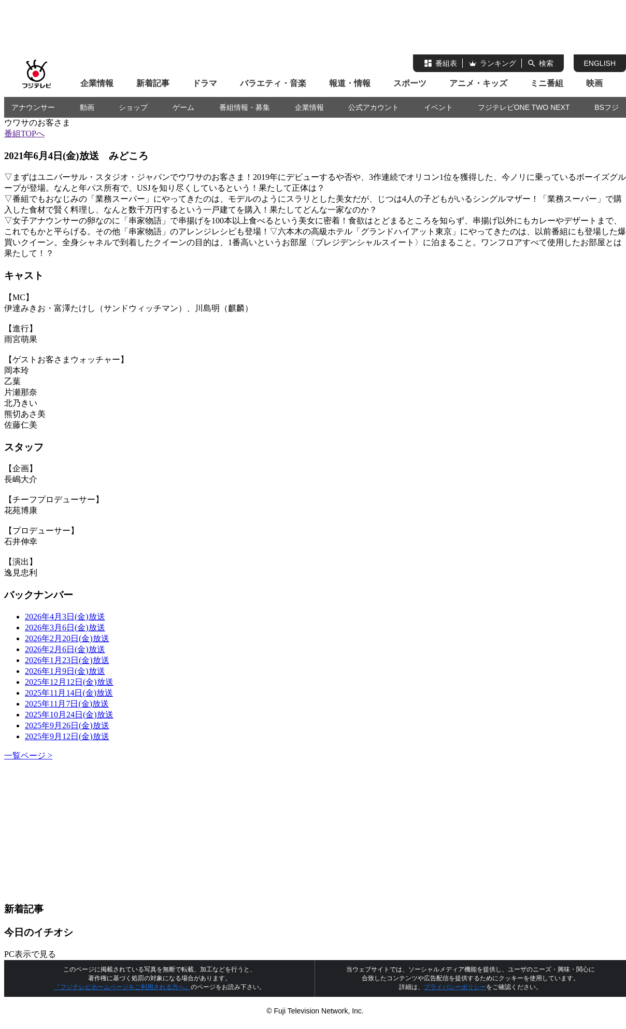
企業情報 (96, 83)
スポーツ (409, 83)
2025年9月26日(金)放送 (67, 725)
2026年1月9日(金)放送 (65, 671)
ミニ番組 (546, 83)
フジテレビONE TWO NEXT (524, 107)
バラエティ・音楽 (273, 83)
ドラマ (204, 83)
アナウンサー (33, 107)
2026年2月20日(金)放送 (67, 638)
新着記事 (152, 83)
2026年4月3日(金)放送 (65, 616)
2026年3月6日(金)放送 (65, 627)
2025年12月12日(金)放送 (69, 682)
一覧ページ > (28, 755)
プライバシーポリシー (455, 987)
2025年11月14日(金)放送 (69, 692)
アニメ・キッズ (478, 83)
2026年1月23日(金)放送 (67, 660)
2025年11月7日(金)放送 (67, 703)
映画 (594, 83)
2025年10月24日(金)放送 (69, 714)
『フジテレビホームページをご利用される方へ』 (122, 987)
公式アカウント (373, 107)
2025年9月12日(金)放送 (67, 736)
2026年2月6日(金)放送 (65, 649)
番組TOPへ (24, 133)
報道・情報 (350, 83)
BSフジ (606, 107)
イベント (438, 107)
